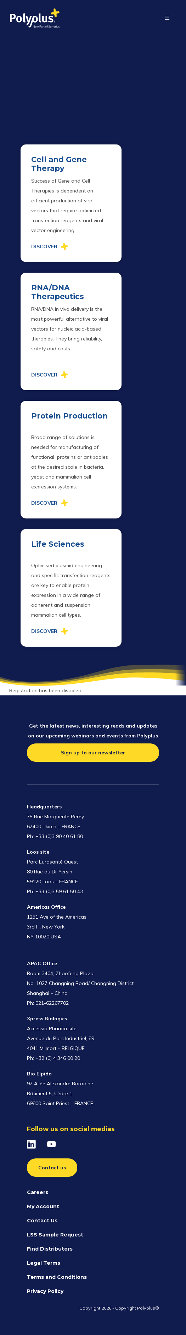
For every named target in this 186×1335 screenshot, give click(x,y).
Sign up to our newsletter (93, 752)
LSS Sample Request (55, 1235)
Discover (44, 246)
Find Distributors (50, 1249)
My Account (43, 1206)
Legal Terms (43, 1263)
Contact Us (42, 1220)
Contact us (52, 1167)
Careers (37, 1192)
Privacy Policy (45, 1291)
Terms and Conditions (57, 1277)
